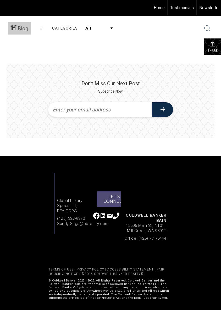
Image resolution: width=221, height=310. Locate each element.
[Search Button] (207, 28)
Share (213, 46)
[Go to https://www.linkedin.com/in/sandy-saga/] (103, 216)
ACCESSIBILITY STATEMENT (130, 269)
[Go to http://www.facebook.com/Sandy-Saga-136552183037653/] (96, 216)
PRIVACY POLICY (90, 269)
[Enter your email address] (100, 109)
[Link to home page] (6, 8)
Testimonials (182, 7)
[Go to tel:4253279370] (116, 216)
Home (159, 7)
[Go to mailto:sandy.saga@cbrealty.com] (109, 216)
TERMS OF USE (61, 269)
